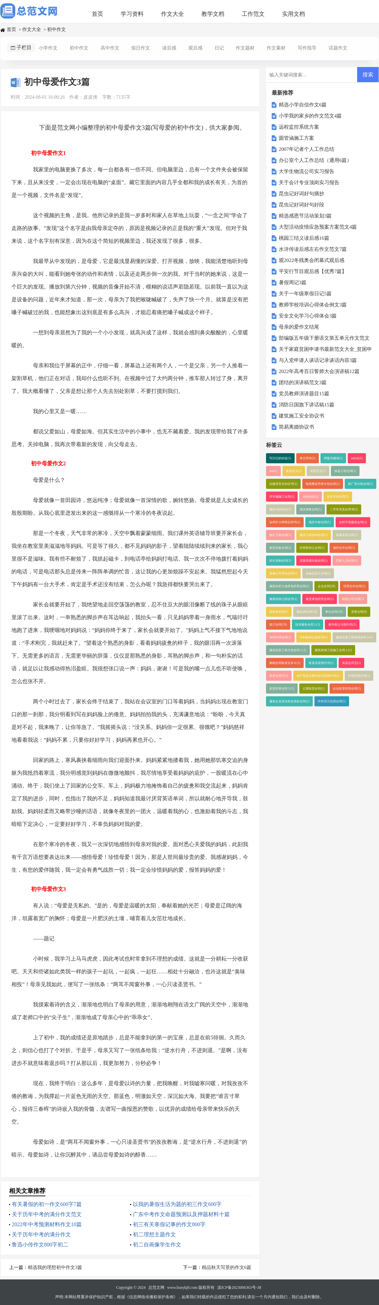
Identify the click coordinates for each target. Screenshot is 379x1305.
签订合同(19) (278, 624)
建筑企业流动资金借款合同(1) (289, 701)
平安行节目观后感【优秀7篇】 (313, 271)
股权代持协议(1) (280, 509)
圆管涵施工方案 (296, 138)
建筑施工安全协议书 (301, 416)
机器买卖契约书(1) (321, 663)
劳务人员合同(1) (347, 560)
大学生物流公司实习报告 (306, 171)
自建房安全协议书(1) (283, 484)
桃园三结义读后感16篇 (304, 238)
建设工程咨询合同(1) (314, 535)
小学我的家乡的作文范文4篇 (310, 116)
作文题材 (245, 48)
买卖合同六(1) (278, 675)
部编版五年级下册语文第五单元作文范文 (324, 338)
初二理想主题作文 (154, 1234)
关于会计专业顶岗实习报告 (309, 182)
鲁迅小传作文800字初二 (40, 1244)
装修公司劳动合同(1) (283, 573)
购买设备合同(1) (280, 547)
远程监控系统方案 (299, 127)
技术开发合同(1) (338, 496)
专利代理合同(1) (280, 637)
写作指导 (307, 48)
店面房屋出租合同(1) (314, 560)
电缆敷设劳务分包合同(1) (323, 484)
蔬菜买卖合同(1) (347, 535)
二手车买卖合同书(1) (344, 509)
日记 (219, 48)
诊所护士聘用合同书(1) (284, 522)
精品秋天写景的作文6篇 (226, 1267)
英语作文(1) (294, 471)
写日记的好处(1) (280, 458)
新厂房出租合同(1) (360, 484)
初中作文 (56, 29)
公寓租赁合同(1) (314, 688)
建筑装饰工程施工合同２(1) (333, 650)
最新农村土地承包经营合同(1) (289, 586)
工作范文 (253, 14)
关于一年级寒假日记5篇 (305, 293)
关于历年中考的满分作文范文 (47, 1214)
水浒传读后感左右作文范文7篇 (313, 249)
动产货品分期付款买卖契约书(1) (318, 675)
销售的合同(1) (278, 611)
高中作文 (110, 48)
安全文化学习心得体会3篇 (308, 316)
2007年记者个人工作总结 (306, 149)
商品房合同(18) (307, 611)
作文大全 (172, 14)
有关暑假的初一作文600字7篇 (47, 1204)
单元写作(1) (307, 458)
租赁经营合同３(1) (281, 688)
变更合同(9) (359, 611)
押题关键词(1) (333, 458)
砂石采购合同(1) (280, 560)
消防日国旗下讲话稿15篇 (306, 404)
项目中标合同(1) (320, 522)
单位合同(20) (334, 611)
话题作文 (338, 48)
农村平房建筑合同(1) (353, 522)
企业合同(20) (326, 586)
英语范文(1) (318, 471)
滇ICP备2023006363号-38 (239, 1287)
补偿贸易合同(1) (359, 675)
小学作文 (48, 48)
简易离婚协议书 (296, 427)
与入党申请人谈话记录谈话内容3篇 (318, 360)
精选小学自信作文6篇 (303, 104)
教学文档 (212, 14)
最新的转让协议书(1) (283, 599)
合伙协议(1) (310, 496)
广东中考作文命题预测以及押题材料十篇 (181, 1214)
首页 (97, 14)
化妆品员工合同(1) (318, 573)
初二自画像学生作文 (157, 1244)
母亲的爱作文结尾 (299, 327)
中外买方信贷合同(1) (332, 701)
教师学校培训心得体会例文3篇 (313, 304)
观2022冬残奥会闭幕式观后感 (311, 260)
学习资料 (132, 14)
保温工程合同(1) (345, 471)
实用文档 (293, 14)
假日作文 (140, 48)
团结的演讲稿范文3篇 (303, 382)
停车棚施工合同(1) (281, 496)
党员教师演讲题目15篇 (304, 393)
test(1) (273, 471)
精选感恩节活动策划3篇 (305, 216)
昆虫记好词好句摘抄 (301, 193)
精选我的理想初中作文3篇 (55, 1267)
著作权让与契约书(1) (342, 624)
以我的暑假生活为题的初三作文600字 (177, 1204)
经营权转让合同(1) (312, 547)
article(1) (357, 458)
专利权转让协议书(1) (314, 637)
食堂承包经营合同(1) (320, 599)
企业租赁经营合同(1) (347, 688)
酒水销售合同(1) (310, 509)
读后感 (169, 48)
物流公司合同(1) (353, 599)
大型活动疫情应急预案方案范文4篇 (318, 227)
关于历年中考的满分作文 (41, 1234)
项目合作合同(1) (344, 547)
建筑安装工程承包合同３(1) (354, 637)
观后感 (195, 48)
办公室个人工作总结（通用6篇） (315, 160)
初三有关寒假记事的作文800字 (169, 1224)
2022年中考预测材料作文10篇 (47, 1224)
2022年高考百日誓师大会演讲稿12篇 (319, 371)
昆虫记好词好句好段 (301, 204)
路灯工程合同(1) (280, 535)
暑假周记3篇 (293, 282)
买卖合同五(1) (351, 663)
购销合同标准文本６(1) (284, 663)
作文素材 (276, 48)
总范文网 (156, 1287)
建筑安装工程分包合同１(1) (287, 650)
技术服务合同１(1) (307, 624)
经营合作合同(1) (354, 586)
